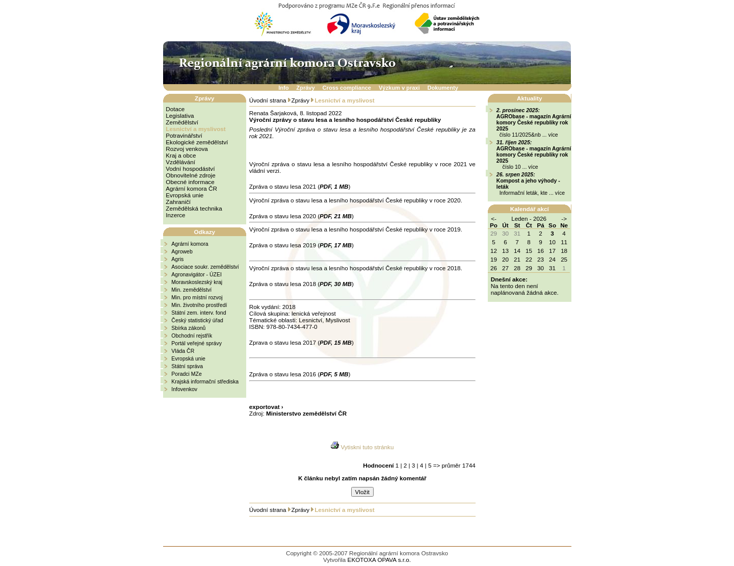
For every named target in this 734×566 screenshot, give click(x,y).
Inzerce (175, 215)
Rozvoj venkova (186, 148)
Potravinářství (184, 135)
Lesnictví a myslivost (195, 128)
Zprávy (305, 88)
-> (564, 218)
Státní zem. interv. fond (198, 313)
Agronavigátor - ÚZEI (196, 274)
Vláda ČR (182, 351)
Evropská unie (184, 195)
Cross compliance (347, 88)
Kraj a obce (181, 155)
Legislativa (180, 115)
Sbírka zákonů (188, 328)
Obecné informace (190, 181)
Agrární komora (189, 244)
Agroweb (181, 251)
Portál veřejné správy (196, 343)
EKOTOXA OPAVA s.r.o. (379, 559)
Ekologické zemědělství (197, 142)
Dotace (175, 109)
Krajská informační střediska (205, 381)
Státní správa (187, 366)
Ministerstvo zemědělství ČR (306, 413)
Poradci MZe (186, 374)
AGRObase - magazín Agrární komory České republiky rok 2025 (533, 122)
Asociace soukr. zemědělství (205, 267)
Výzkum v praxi (399, 88)
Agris (177, 259)
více (553, 135)
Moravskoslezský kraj (196, 282)
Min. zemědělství (191, 290)
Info (283, 88)
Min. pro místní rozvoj (196, 297)
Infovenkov (184, 389)
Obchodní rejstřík (191, 335)
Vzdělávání (180, 162)
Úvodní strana (267, 100)
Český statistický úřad (197, 320)
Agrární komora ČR (191, 188)
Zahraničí (178, 201)
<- (493, 218)
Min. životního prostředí (199, 305)
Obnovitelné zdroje (190, 175)
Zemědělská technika (194, 208)
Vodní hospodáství (190, 168)
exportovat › (266, 406)
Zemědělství (182, 122)
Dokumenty (443, 88)
